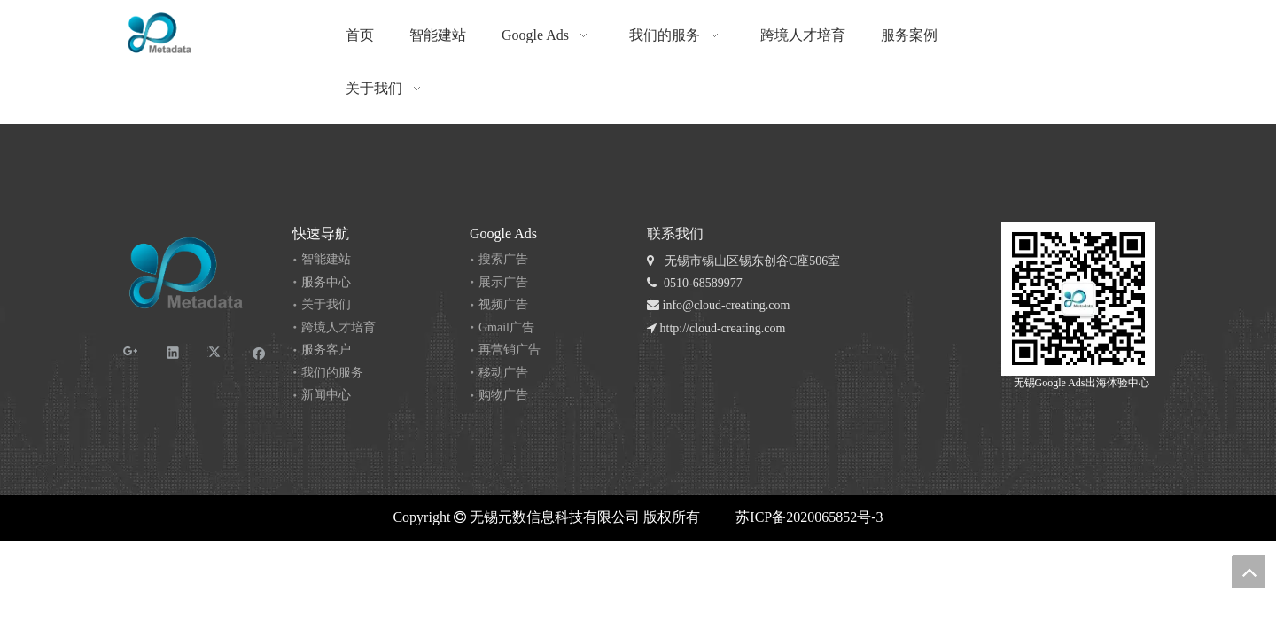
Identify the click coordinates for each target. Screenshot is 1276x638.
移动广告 (503, 372)
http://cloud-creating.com (716, 328)
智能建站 (326, 259)
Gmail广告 (506, 327)
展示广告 (503, 282)
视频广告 (503, 304)
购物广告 (503, 394)
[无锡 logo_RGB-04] (160, 33)
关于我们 (326, 304)
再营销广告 (509, 349)
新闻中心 (326, 394)
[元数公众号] (1078, 299)
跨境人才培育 (338, 327)
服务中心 (326, 282)
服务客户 (326, 349)
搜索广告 (503, 259)
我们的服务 (332, 372)
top (1248, 571)
